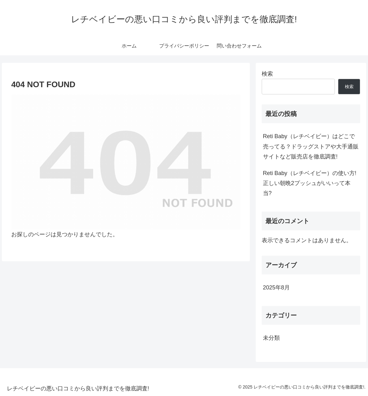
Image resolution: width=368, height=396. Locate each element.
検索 (267, 74)
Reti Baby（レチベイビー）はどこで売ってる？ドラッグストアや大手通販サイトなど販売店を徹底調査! (311, 146)
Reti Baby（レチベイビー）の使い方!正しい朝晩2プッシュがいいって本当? (309, 183)
